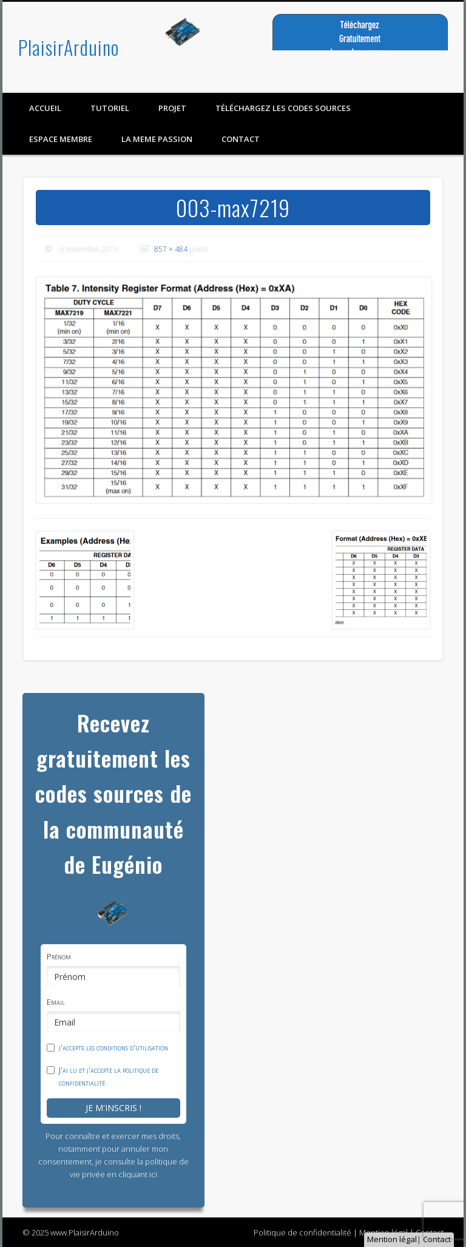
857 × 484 (170, 249)
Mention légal (392, 1239)
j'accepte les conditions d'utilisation (113, 1047)
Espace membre (60, 138)
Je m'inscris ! (113, 1108)
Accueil (45, 108)
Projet (172, 108)
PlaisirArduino (68, 47)
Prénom (59, 956)
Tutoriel (109, 108)
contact (240, 138)
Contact (437, 1239)
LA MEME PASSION (156, 138)
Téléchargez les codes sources (283, 108)
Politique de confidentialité (302, 1232)
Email (56, 1001)
